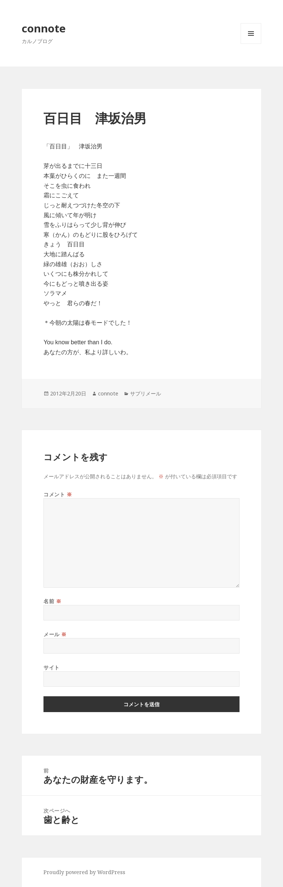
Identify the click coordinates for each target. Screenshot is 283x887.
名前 (52, 601)
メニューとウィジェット (251, 43)
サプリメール (145, 393)
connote (44, 28)
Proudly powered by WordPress (84, 872)
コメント (57, 494)
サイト (51, 667)
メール (55, 634)
